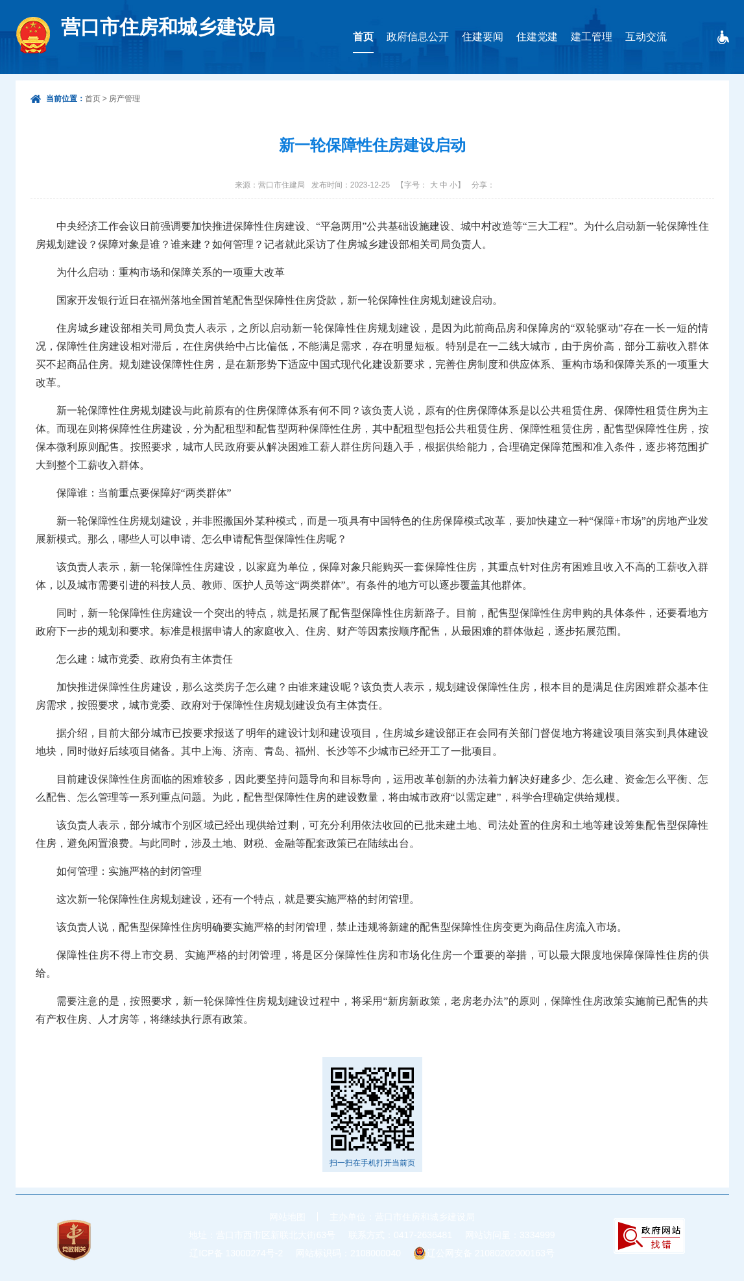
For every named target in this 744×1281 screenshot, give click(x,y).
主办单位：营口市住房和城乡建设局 (402, 1217)
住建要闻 (482, 36)
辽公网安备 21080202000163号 (491, 1253)
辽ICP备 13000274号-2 (236, 1253)
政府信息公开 (418, 36)
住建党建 (537, 36)
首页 (363, 36)
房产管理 (124, 98)
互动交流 (646, 36)
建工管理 (591, 36)
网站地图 (287, 1217)
